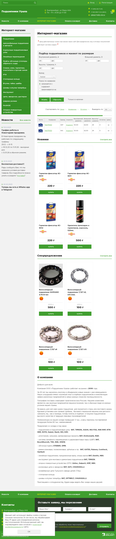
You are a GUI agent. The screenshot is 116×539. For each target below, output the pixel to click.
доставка (21, 176)
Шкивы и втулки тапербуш (14, 88)
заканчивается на (47, 89)
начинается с (45, 84)
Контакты (110, 21)
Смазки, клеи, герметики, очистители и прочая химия (15, 69)
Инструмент (8, 92)
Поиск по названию (47, 81)
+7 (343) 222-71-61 (97, 9)
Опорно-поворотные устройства (12, 111)
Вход (92, 3)
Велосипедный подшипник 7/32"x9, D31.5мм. (77, 293)
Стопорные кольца (11, 79)
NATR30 (48, 125)
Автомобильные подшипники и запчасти (16, 44)
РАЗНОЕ (6, 105)
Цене (61, 109)
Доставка (93, 21)
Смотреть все (106, 139)
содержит (44, 87)
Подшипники (8, 39)
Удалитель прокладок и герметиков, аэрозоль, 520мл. (79, 228)
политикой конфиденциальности (72, 527)
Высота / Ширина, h (47, 65)
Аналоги (69, 125)
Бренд (41, 73)
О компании (23, 21)
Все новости (25, 120)
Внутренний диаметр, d (49, 57)
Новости (5, 21)
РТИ (5, 74)
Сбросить (57, 100)
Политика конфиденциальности (15, 537)
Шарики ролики (10, 101)
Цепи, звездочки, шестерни (15, 97)
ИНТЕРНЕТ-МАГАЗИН (46, 21)
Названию (72, 109)
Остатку (83, 109)
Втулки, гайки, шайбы (12, 83)
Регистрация (107, 3)
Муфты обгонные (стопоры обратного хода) (15, 62)
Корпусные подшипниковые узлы (15, 51)
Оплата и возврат (72, 21)
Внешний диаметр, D (94, 57)
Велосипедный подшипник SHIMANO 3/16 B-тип (49, 293)
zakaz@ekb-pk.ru (98, 15)
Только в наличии (74, 99)
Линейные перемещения (14, 57)
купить (51, 192)
